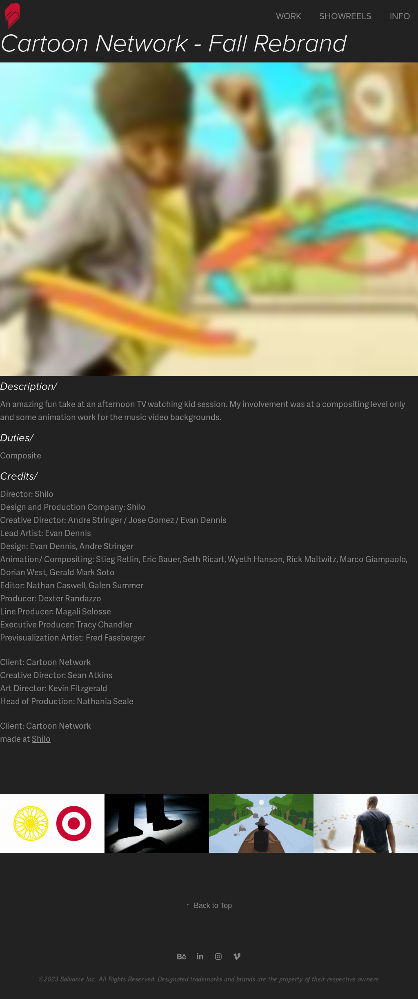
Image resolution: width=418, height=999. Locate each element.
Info (400, 15)
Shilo (41, 739)
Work (288, 15)
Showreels (345, 15)
